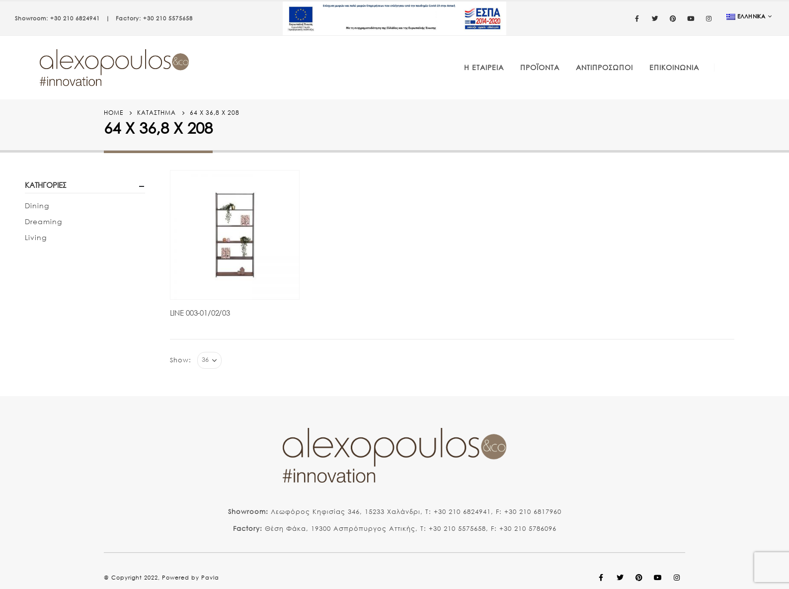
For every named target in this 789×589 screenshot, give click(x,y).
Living (36, 237)
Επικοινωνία (674, 67)
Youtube (657, 577)
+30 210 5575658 (168, 18)
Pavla (210, 578)
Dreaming (43, 221)
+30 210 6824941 (75, 18)
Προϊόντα (539, 67)
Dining (37, 205)
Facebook (601, 577)
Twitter (620, 577)
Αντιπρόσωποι (604, 67)
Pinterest (638, 577)
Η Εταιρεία (484, 67)
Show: (180, 360)
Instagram (676, 577)
